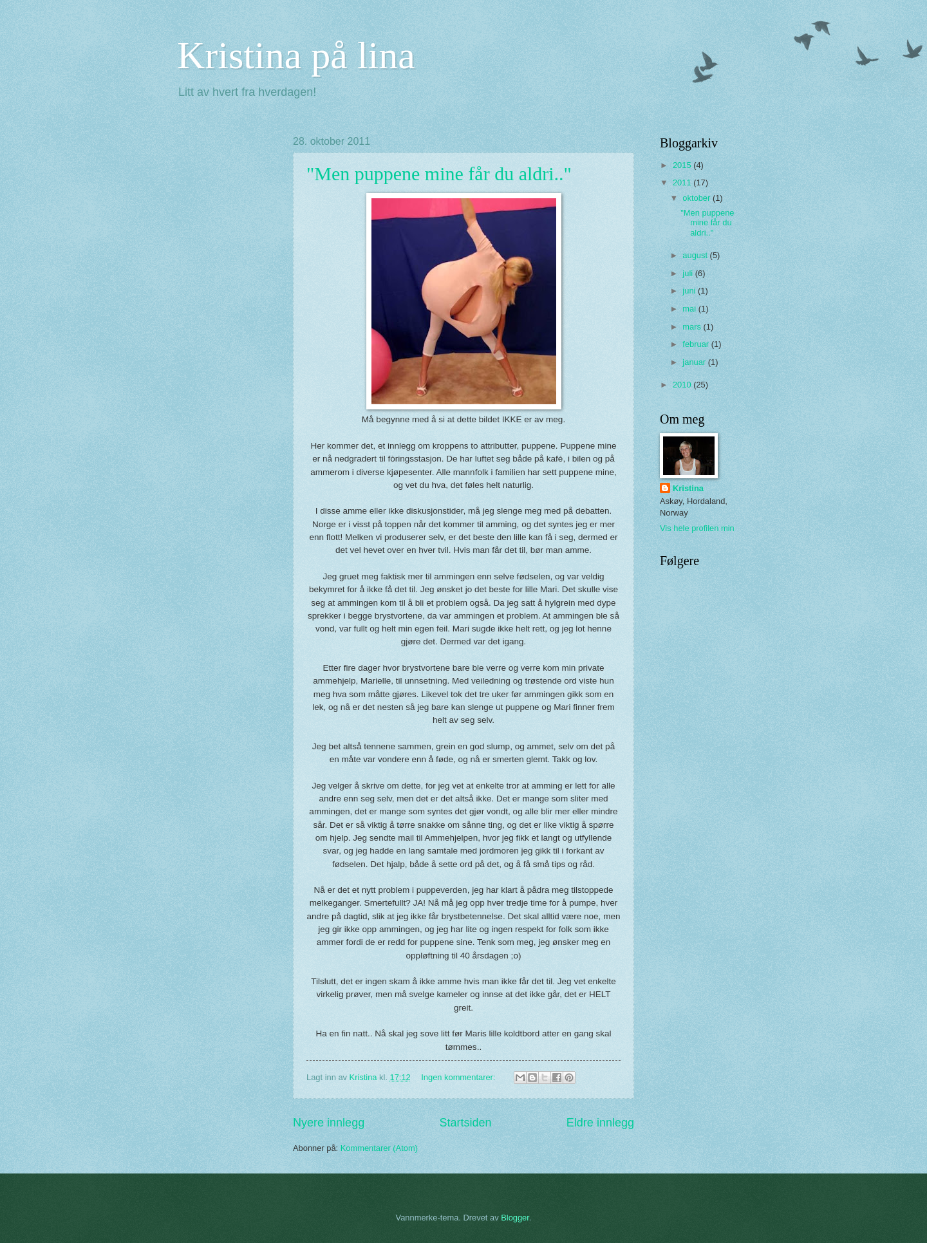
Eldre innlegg (600, 1122)
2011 (683, 182)
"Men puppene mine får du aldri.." (439, 173)
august (695, 255)
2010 (683, 384)
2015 (683, 165)
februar (696, 344)
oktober (697, 198)
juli (688, 273)
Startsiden (465, 1122)
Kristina (688, 488)
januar (694, 362)
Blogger (515, 1217)
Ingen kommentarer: (459, 1077)
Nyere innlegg (328, 1122)
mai (690, 308)
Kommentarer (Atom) (379, 1148)
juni (690, 290)
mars (692, 327)
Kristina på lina (296, 55)
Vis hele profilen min (697, 528)
